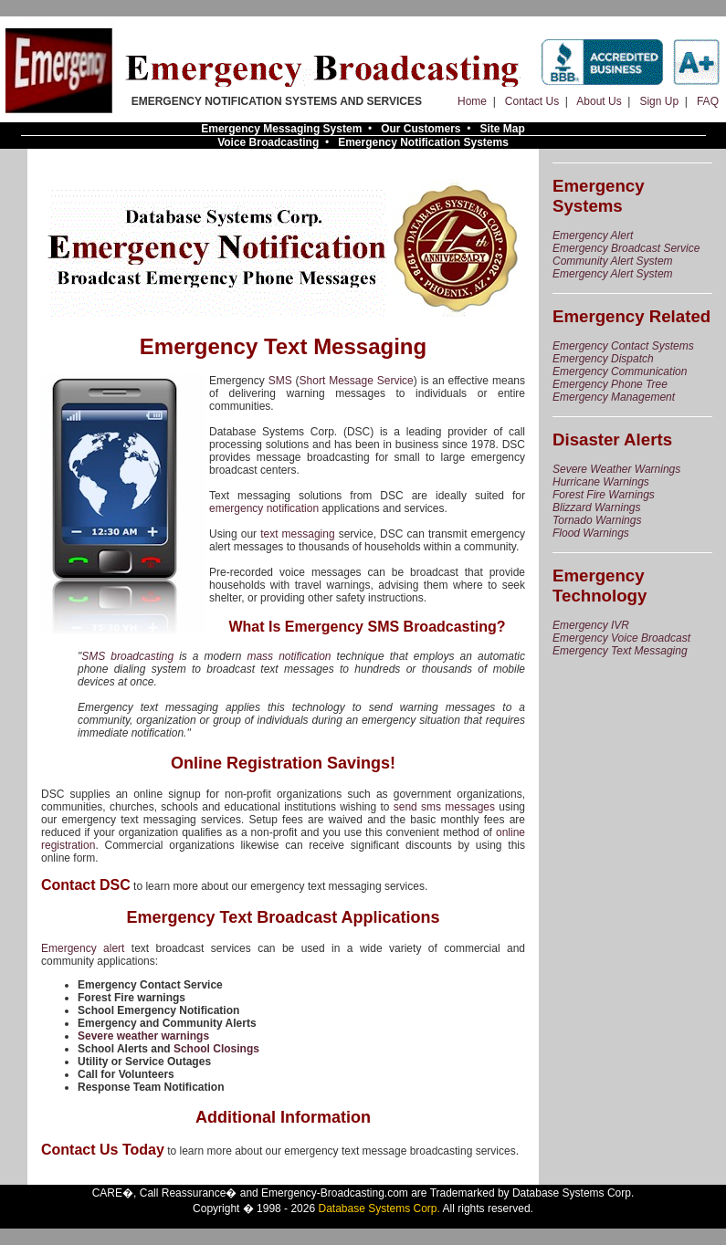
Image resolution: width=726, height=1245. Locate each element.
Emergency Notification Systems (423, 142)
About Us (598, 101)
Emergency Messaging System (281, 128)
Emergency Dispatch (603, 358)
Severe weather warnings (143, 1036)
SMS (280, 380)
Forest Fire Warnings (603, 494)
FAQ (708, 101)
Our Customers (420, 128)
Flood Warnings (590, 533)
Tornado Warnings (596, 520)
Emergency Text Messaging (620, 650)
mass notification (289, 656)
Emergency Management (613, 397)
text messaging (297, 534)
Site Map (501, 128)
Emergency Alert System (612, 273)
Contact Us (532, 101)
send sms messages (444, 806)
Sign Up (659, 101)
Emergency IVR (590, 625)
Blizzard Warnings (596, 507)
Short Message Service (357, 380)
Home (472, 101)
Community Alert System (612, 261)
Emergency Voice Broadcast (621, 638)
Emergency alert (82, 948)
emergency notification (264, 508)
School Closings (216, 1048)
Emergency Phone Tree (610, 384)
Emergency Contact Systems (623, 346)
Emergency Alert (592, 235)
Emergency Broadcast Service (626, 248)
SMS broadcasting (127, 656)
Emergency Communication (619, 371)
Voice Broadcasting (268, 142)
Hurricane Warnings (600, 482)
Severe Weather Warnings (616, 469)
